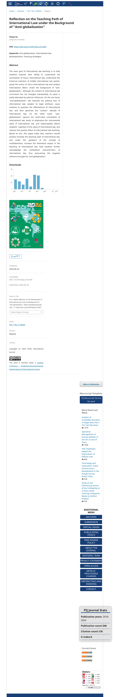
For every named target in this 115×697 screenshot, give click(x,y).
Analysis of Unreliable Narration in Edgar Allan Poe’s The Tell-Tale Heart (91, 421)
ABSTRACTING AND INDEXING (91, 582)
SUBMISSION (91, 522)
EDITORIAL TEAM (91, 555)
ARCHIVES (91, 516)
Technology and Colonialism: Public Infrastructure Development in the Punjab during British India (90, 470)
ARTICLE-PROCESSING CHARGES (91, 573)
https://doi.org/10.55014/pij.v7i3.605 (30, 46)
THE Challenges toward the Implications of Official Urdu (88, 453)
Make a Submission (91, 384)
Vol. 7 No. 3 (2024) (34, 11)
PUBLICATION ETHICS (91, 533)
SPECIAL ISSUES (91, 527)
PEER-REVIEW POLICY (91, 541)
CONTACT (91, 589)
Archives (20, 11)
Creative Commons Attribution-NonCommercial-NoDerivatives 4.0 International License (26, 365)
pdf (16, 256)
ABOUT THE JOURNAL (91, 549)
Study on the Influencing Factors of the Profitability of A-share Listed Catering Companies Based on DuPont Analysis (91, 491)
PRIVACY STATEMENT (91, 560)
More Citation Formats (20, 312)
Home (11, 11)
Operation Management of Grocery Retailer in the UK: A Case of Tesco (90, 436)
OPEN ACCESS (91, 565)
